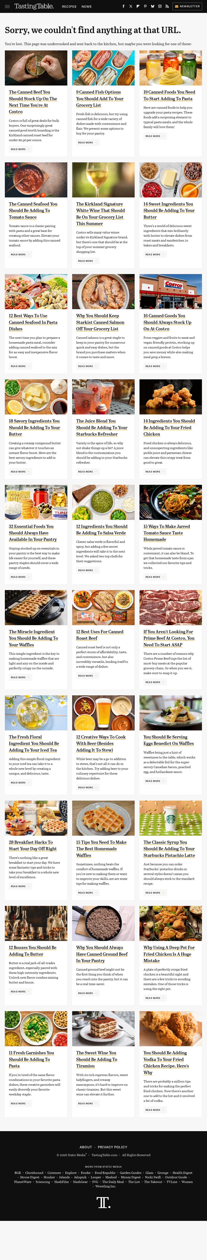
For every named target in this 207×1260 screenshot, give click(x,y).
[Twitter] (131, 7)
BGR (18, 1212)
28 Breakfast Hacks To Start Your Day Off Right (33, 881)
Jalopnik (80, 1216)
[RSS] (167, 7)
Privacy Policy (112, 1186)
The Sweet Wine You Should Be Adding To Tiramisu (98, 1098)
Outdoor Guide (176, 1216)
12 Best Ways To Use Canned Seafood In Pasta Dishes (30, 328)
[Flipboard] (138, 7)
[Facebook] (123, 7)
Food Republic (105, 1212)
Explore (71, 1212)
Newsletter (187, 6)
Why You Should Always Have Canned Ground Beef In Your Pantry (102, 993)
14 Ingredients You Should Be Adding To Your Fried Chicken (166, 440)
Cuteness (54, 1212)
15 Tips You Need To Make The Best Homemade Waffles (97, 881)
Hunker (49, 1216)
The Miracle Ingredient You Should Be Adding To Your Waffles (34, 657)
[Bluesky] (153, 7)
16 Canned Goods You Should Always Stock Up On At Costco (166, 328)
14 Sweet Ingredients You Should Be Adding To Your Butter (167, 210)
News (87, 6)
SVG (95, 1221)
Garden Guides (130, 1212)
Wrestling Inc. (105, 1225)
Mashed (111, 1216)
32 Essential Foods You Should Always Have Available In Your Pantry (35, 552)
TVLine (172, 1221)
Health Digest (182, 1212)
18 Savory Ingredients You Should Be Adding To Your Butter (32, 440)
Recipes (69, 6)
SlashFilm (61, 1221)
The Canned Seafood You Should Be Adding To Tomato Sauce (32, 210)
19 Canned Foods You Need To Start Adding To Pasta (167, 98)
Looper (96, 1216)
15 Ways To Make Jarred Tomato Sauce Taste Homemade (169, 552)
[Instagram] (160, 7)
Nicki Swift (153, 1216)
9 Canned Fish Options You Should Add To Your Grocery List (102, 98)
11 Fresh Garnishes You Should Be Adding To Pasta (33, 1098)
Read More (18, 149)
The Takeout (153, 1221)
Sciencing (43, 1221)
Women (187, 1221)
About (86, 1186)
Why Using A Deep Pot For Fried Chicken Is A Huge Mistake (167, 993)
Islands (64, 1216)
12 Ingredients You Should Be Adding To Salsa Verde (98, 552)
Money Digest (131, 1216)
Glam (149, 1212)
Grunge (162, 1212)
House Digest (29, 1216)
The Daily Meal (113, 1221)
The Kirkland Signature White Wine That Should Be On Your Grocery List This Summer (101, 217)
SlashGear (80, 1221)
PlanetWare (22, 1221)
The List (134, 1221)
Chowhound (34, 1212)
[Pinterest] (145, 7)
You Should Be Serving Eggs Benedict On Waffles (168, 769)
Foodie (86, 1212)
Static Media (77, 1194)
